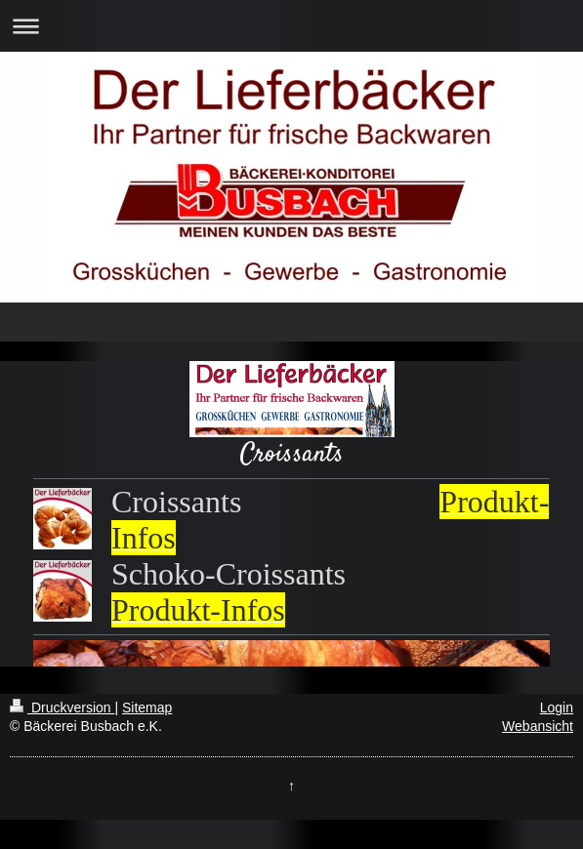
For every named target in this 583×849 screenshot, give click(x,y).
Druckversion (62, 707)
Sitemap (147, 707)
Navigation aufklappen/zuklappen (291, 26)
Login (556, 707)
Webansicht (537, 726)
